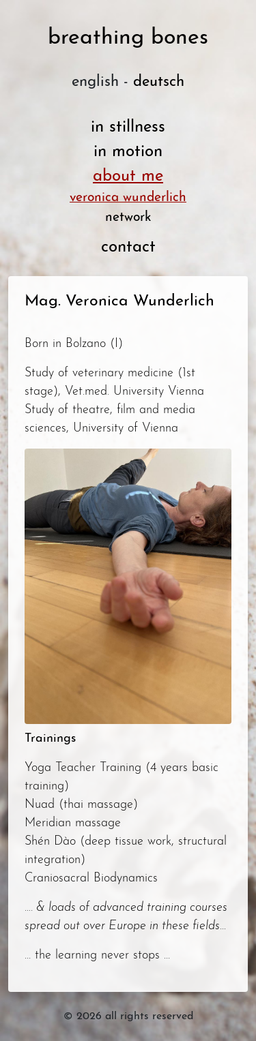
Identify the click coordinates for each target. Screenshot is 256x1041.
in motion (128, 152)
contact (128, 247)
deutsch (158, 82)
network (128, 217)
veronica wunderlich (128, 198)
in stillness (128, 127)
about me (128, 176)
